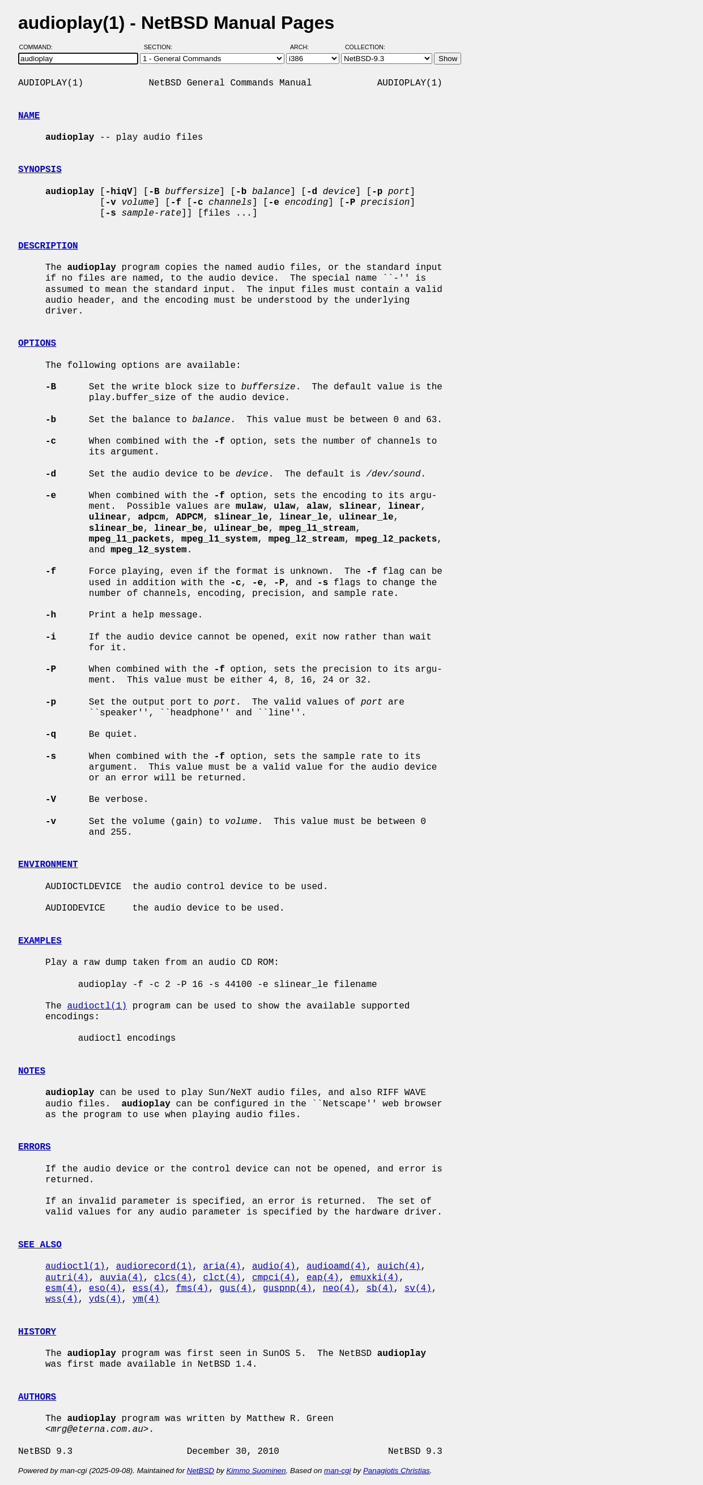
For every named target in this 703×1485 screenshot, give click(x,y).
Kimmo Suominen (256, 1470)
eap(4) (322, 1278)
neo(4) (339, 1288)
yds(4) (105, 1299)
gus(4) (235, 1288)
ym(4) (146, 1299)
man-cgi (337, 1470)
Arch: (304, 47)
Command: (39, 47)
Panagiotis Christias (396, 1470)
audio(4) (274, 1266)
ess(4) (149, 1288)
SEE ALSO (40, 1245)
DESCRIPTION (48, 246)
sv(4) (418, 1288)
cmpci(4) (274, 1278)
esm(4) (61, 1288)
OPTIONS (37, 343)
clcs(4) (173, 1278)
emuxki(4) (374, 1278)
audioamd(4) (336, 1266)
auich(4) (399, 1266)
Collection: (365, 47)
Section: (160, 47)
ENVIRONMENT (48, 865)
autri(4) (67, 1278)
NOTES (31, 1071)
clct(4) (222, 1278)
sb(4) (380, 1288)
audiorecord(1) (154, 1266)
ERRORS (34, 1147)
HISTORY (37, 1332)
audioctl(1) (97, 1006)
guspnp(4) (287, 1288)
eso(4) (105, 1288)
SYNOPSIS (40, 170)
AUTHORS (37, 1397)
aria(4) (222, 1266)
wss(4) (61, 1299)
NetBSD (200, 1470)
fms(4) (192, 1288)
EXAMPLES (40, 941)
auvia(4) (121, 1278)
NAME (29, 116)
